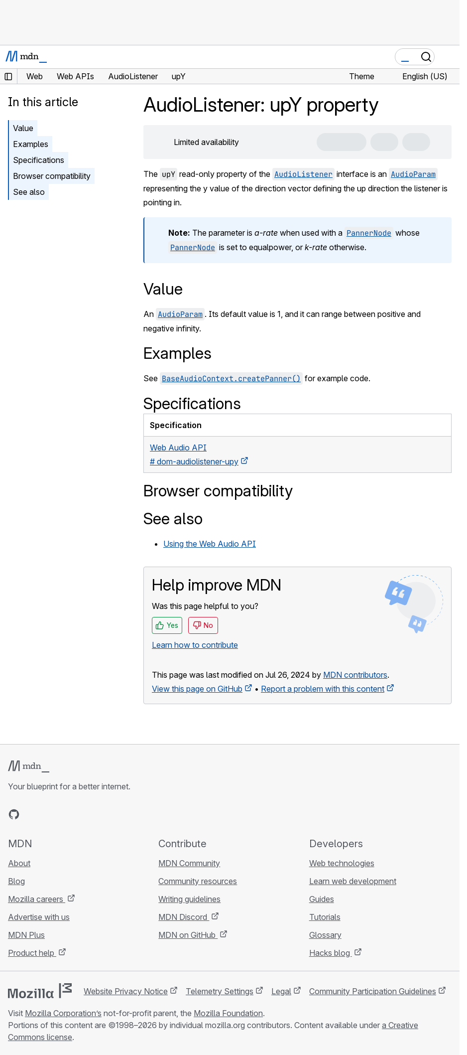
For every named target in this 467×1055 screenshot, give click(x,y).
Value (23, 128)
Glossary (325, 935)
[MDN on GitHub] (14, 814)
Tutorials (325, 917)
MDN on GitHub (188, 935)
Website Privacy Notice (126, 991)
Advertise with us (39, 917)
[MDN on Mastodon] (68, 814)
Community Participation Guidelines (372, 991)
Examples (30, 144)
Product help (32, 953)
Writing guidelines (189, 899)
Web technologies (341, 863)
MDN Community (189, 863)
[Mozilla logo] (40, 990)
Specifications (38, 160)
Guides (321, 899)
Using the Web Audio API (209, 544)
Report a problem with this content (322, 689)
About (19, 863)
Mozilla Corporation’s (63, 1013)
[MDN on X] (50, 814)
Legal (281, 991)
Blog (16, 881)
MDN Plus (26, 935)
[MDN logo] (28, 766)
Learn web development (352, 881)
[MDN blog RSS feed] (86, 814)
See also (29, 192)
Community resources (197, 881)
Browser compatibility (52, 176)
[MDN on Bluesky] (32, 814)
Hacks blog (330, 953)
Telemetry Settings (219, 991)
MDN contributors (355, 675)
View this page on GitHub (197, 689)
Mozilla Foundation (228, 1013)
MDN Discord (183, 917)
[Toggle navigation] (448, 56)
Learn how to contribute (195, 645)
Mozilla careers (36, 899)
